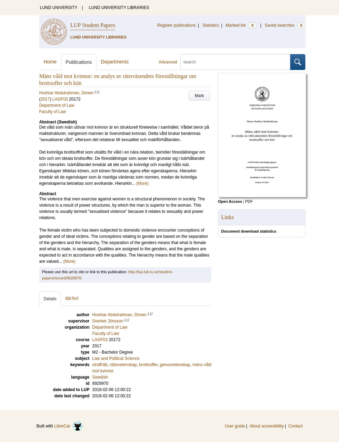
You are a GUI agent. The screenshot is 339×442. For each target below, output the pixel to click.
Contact (295, 426)
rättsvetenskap (123, 364)
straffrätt (99, 364)
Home (50, 61)
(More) (142, 183)
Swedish (100, 377)
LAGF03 (60, 99)
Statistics (210, 25)
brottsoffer (148, 364)
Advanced (168, 62)
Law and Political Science (115, 358)
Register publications (176, 25)
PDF (249, 201)
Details (50, 298)
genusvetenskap (175, 364)
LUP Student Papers (92, 25)
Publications (79, 62)
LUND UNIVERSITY (58, 7)
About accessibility (267, 426)
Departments (115, 61)
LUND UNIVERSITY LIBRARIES (119, 7)
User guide (235, 426)
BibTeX (72, 298)
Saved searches (284, 25)
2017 (45, 99)
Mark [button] (199, 95)
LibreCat (68, 426)
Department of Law (56, 105)
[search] (235, 62)
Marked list (241, 25)
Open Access (230, 201)
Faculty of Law (52, 111)
